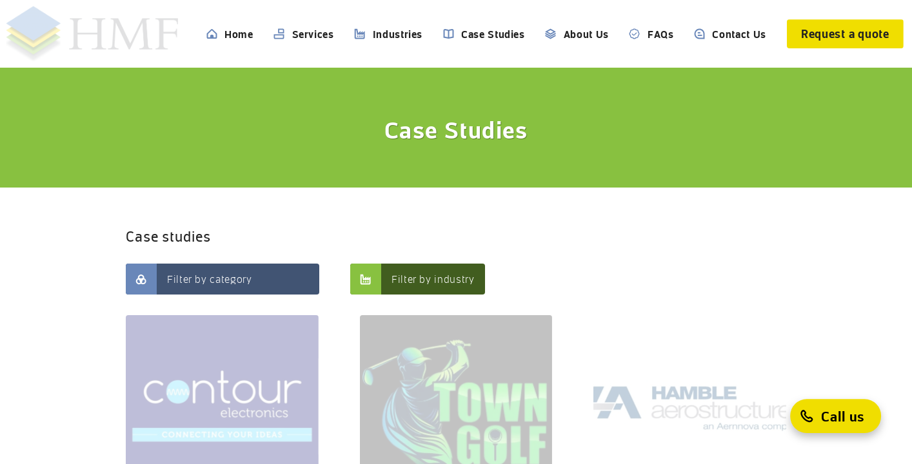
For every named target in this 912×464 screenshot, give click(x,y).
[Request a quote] (845, 33)
